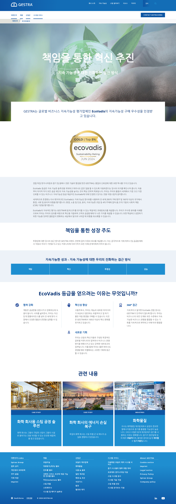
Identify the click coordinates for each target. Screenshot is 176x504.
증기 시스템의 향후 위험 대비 (119, 468)
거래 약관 (14, 478)
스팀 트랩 (47, 484)
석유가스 (79, 482)
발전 (77, 486)
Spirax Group (17, 462)
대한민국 (15, 21)
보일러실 (46, 462)
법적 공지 (14, 466)
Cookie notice (147, 462)
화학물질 (140, 420)
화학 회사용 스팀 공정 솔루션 (36, 423)
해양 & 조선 (80, 478)
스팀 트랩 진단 (113, 484)
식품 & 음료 (80, 470)
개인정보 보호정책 (18, 470)
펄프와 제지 (80, 489)
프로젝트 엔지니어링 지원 (118, 472)
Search (155, 3)
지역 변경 (29, 498)
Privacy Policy (147, 474)
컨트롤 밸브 (47, 470)
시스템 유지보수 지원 (116, 488)
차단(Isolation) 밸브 (52, 480)
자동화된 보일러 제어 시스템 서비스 (120, 463)
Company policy (148, 482)
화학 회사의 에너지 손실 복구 (88, 424)
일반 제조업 (80, 474)
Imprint (14, 482)
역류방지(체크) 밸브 (51, 466)
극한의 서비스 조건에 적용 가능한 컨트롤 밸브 (55, 475)
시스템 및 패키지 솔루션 (52, 492)
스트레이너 (47, 488)
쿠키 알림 (14, 474)
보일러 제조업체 (82, 462)
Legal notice (146, 470)
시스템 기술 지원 (114, 480)
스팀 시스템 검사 (114, 476)
